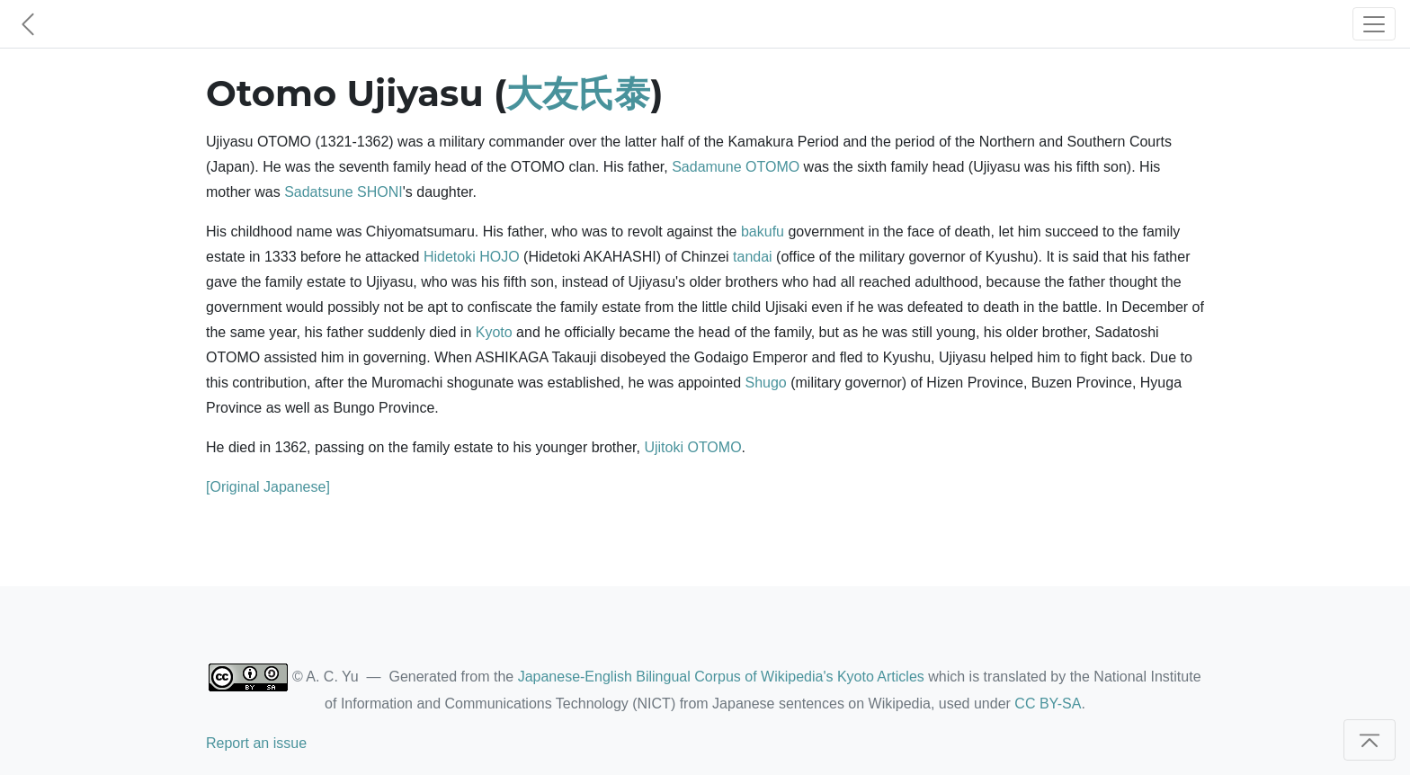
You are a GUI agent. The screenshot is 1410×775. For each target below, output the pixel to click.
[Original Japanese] (268, 486)
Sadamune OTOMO (735, 166)
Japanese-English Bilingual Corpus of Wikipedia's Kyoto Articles (721, 676)
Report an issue (256, 743)
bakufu (762, 231)
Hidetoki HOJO (472, 256)
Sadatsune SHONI (343, 192)
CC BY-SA (1047, 703)
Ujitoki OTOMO (692, 447)
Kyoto (494, 332)
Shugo (765, 382)
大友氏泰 (578, 93)
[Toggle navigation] (1374, 23)
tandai (752, 256)
